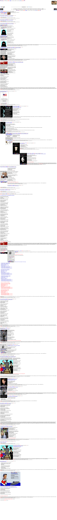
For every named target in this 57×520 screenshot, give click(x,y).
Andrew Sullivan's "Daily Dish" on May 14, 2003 (48, 296)
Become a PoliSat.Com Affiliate (17, 60)
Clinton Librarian (13, 170)
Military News (39, 8)
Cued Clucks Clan (26, 341)
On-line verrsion (49, 458)
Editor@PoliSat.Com (4, 17)
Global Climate (30, 9)
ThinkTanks (22, 9)
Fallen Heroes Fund (25, 8)
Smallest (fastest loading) (16, 374)
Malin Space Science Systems (31, 116)
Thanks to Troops (36, 8)
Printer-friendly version (53, 458)
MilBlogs (43, 8)
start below (13, 12)
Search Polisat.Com (25, 60)
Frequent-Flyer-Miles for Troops (30, 8)
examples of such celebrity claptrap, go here (10, 423)
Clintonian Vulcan (12, 177)
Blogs (20, 9)
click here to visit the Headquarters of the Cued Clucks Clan (33, 138)
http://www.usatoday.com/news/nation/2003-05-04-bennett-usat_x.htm (17, 439)
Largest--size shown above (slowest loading (5, 374)
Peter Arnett (21, 243)
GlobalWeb (43, 9)
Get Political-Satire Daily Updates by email (11, 60)
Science (40, 9)
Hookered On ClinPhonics (21, 59)
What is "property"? (25, 9)
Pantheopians (28, 9)
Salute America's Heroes (19, 8)
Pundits (19, 9)
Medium (12, 374)
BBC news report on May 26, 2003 (27, 88)
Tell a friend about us (21, 60)
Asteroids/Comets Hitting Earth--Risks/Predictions (36, 9)
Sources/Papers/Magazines (16, 9)
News (13, 9)
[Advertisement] (14, 3)
